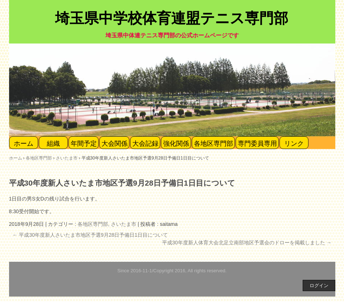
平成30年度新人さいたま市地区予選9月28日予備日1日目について (90, 235)
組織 (53, 143)
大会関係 (114, 143)
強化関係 (176, 143)
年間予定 (84, 143)
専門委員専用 (257, 143)
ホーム (23, 143)
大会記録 (145, 143)
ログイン (319, 285)
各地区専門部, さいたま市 (107, 224)
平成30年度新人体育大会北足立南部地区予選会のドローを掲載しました (246, 242)
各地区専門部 (213, 143)
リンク (294, 143)
